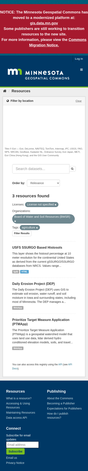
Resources (21, 91)
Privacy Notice (15, 462)
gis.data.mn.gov (44, 23)
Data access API (16, 417)
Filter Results (22, 233)
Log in (79, 58)
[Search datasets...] (40, 168)
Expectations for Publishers (64, 408)
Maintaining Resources (20, 412)
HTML (25, 271)
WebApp (17, 307)
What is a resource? (19, 398)
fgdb (15, 271)
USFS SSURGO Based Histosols (37, 247)
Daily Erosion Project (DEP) (33, 283)
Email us (11, 457)
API (60, 364)
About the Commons (60, 398)
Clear (79, 101)
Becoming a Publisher (61, 403)
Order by (18, 183)
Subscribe (15, 451)
